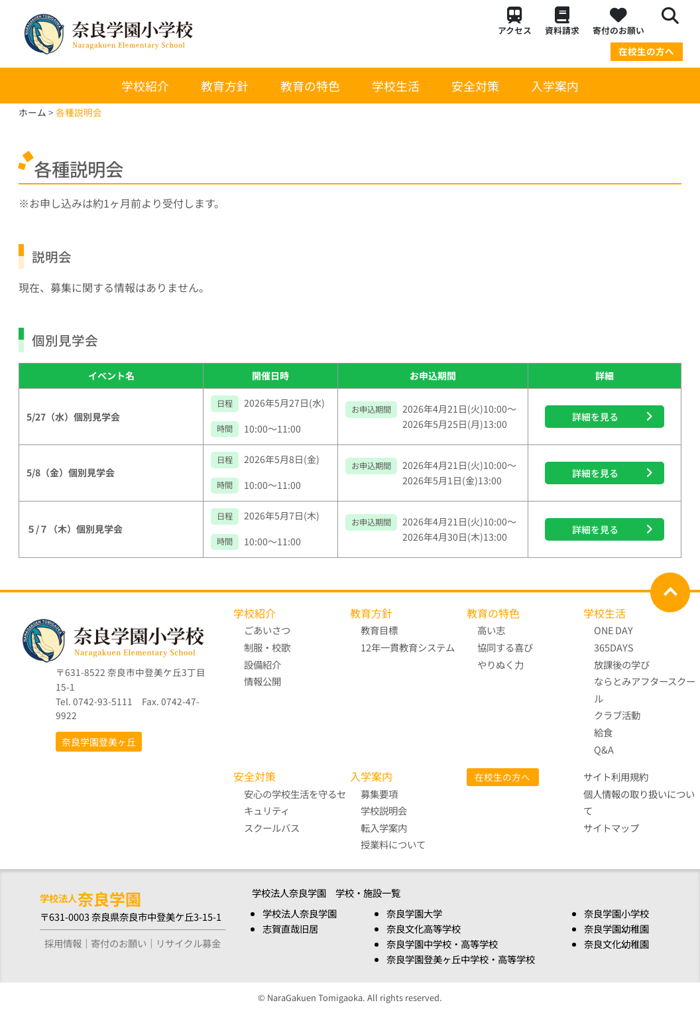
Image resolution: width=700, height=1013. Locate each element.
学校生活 (396, 85)
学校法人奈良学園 (299, 913)
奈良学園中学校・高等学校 (442, 944)
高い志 (491, 630)
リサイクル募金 (188, 943)
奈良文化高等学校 (423, 928)
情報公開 (262, 681)
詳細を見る (595, 416)
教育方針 (225, 85)
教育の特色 (310, 85)
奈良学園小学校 (616, 913)
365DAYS (614, 647)
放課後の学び (644, 681)
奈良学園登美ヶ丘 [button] (99, 741)
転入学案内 (384, 828)
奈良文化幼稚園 (616, 944)
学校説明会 (384, 810)
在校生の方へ (646, 51)
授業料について (393, 844)
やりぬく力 (500, 664)
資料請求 (562, 21)
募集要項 (379, 794)
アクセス (515, 21)
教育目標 (379, 630)
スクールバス (272, 828)
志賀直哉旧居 (290, 928)
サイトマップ (611, 828)
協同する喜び (505, 647)
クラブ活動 (617, 715)
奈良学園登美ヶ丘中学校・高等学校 (460, 959)
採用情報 (63, 943)
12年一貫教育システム (408, 647)
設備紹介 (262, 664)
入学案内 (555, 85)
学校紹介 (145, 85)
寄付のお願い (618, 21)
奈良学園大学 (414, 913)
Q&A (604, 749)
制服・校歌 (267, 647)
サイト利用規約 (615, 776)
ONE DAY (613, 630)
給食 (603, 732)
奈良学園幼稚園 (616, 928)
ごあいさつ (267, 630)
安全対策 (475, 85)
